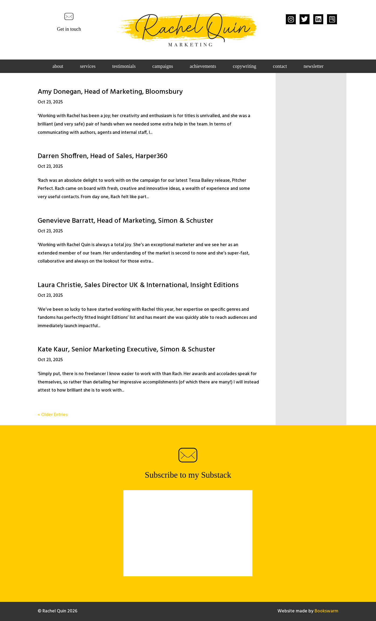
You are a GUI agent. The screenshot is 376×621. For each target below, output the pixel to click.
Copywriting (244, 66)
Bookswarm (326, 611)
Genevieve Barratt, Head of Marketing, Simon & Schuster (125, 220)
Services (88, 66)
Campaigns (162, 66)
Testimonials (124, 66)
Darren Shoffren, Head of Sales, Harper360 (102, 156)
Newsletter (314, 66)
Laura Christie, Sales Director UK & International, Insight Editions (138, 285)
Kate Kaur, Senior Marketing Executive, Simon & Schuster (126, 349)
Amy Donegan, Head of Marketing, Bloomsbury (110, 91)
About (57, 66)
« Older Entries (53, 414)
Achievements (203, 66)
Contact (280, 66)
